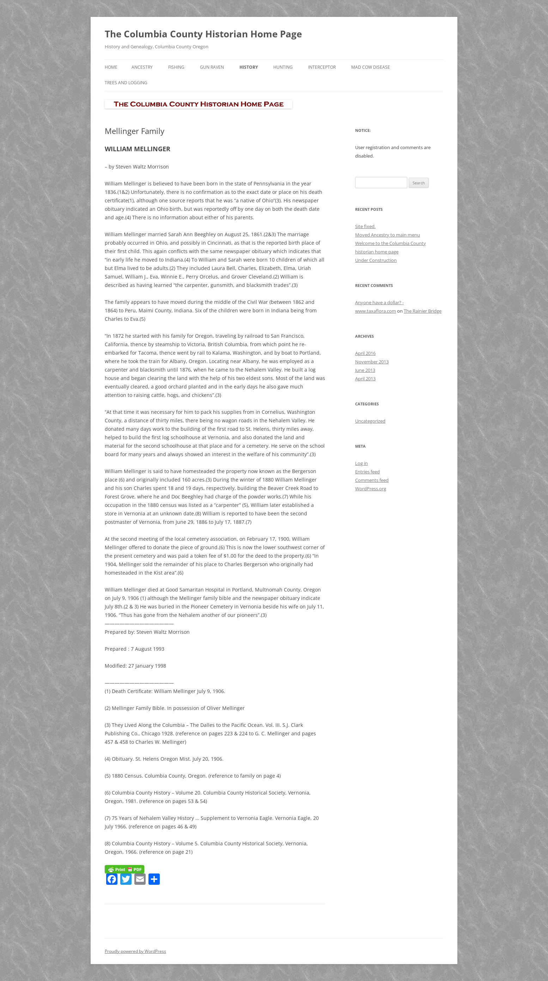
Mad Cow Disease (370, 67)
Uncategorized (370, 421)
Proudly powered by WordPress (135, 951)
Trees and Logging (126, 83)
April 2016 (365, 353)
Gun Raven (212, 67)
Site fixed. (365, 226)
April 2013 (365, 378)
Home (111, 67)
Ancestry (142, 67)
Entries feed (367, 471)
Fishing (176, 67)
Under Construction (376, 260)
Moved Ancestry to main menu (387, 235)
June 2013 (365, 370)
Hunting (283, 67)
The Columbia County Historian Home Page (203, 33)
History (248, 67)
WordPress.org (370, 488)
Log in (361, 463)
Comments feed (372, 480)
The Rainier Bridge (423, 311)
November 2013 (372, 361)
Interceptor (322, 67)
